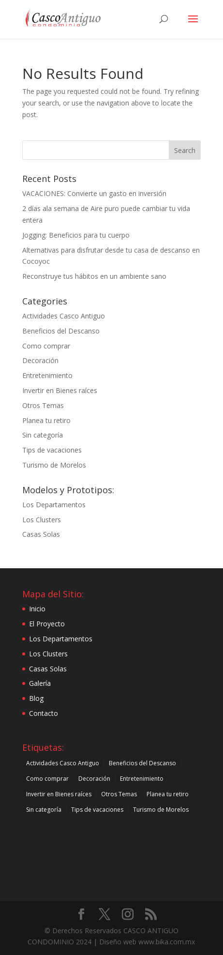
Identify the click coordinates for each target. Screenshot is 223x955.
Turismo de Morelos (54, 465)
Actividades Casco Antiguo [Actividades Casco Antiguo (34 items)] (62, 763)
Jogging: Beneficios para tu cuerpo (76, 235)
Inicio (37, 608)
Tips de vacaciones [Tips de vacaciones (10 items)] (97, 809)
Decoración (40, 360)
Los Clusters (41, 519)
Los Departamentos (54, 504)
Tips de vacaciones (52, 450)
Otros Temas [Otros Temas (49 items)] (119, 794)
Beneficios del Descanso (61, 330)
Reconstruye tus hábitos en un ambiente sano (94, 276)
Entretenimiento (47, 375)
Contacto (43, 713)
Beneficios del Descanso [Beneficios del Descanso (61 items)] (142, 763)
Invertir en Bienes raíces (59, 390)
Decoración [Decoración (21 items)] (94, 778)
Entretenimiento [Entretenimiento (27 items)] (142, 778)
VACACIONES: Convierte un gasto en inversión (94, 193)
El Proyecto (47, 623)
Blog (36, 698)
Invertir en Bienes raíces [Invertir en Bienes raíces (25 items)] (58, 794)
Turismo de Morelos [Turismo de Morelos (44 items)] (161, 809)
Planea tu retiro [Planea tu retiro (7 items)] (168, 794)
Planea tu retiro (46, 420)
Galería (40, 683)
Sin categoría (42, 435)
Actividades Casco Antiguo (63, 315)
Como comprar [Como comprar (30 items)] (47, 778)
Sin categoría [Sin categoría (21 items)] (43, 809)
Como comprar (46, 345)
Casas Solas (41, 534)
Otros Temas (43, 405)
